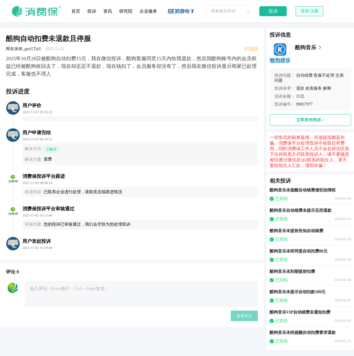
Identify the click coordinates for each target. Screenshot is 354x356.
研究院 (125, 11)
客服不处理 (324, 75)
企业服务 (148, 11)
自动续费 (304, 75)
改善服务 (313, 88)
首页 (75, 11)
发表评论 (244, 316)
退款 (300, 88)
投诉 (91, 11)
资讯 (107, 11)
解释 (327, 88)
